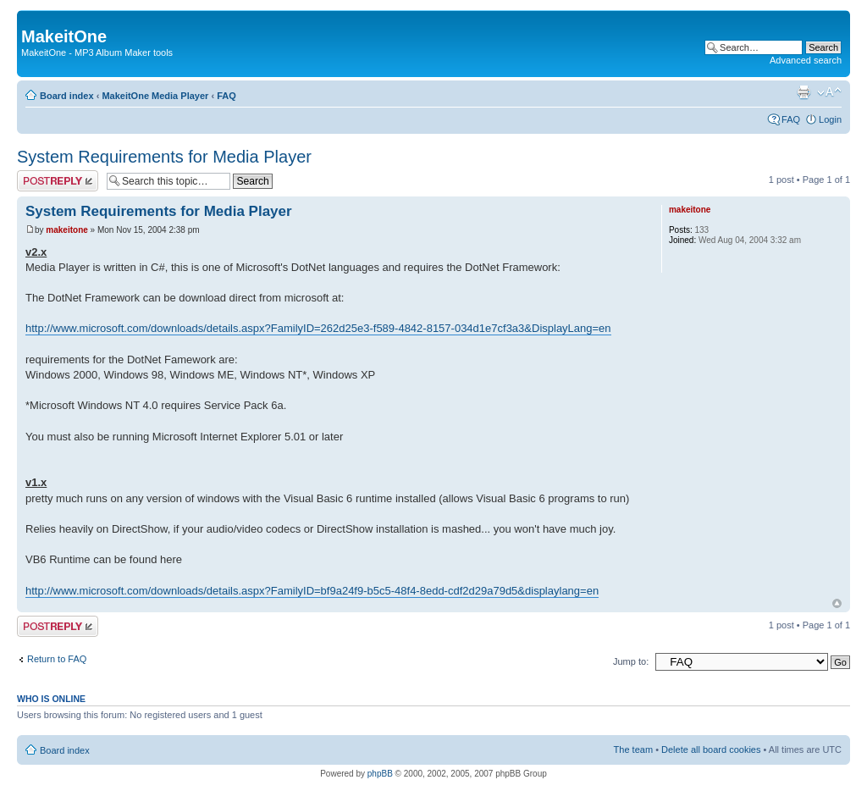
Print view (803, 92)
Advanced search (806, 60)
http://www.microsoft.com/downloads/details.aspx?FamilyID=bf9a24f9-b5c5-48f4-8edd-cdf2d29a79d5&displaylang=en (312, 590)
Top (837, 603)
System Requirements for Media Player (164, 156)
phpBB (380, 773)
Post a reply (57, 180)
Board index (67, 96)
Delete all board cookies (710, 749)
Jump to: (631, 661)
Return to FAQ (56, 659)
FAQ (226, 96)
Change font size (829, 92)
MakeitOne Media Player (155, 96)
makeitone (66, 230)
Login (830, 119)
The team (633, 749)
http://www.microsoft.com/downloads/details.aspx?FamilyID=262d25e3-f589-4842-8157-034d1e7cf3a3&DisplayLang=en (318, 328)
